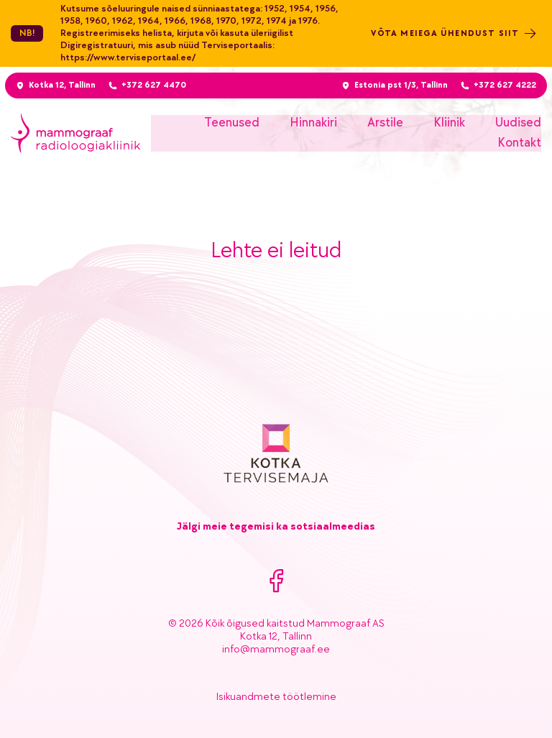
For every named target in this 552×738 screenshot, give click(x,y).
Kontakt (519, 142)
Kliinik (449, 122)
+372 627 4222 (505, 85)
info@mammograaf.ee (276, 649)
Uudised (518, 122)
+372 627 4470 (152, 85)
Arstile (385, 122)
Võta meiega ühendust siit (456, 33)
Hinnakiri (313, 122)
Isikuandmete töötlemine (276, 697)
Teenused (231, 122)
